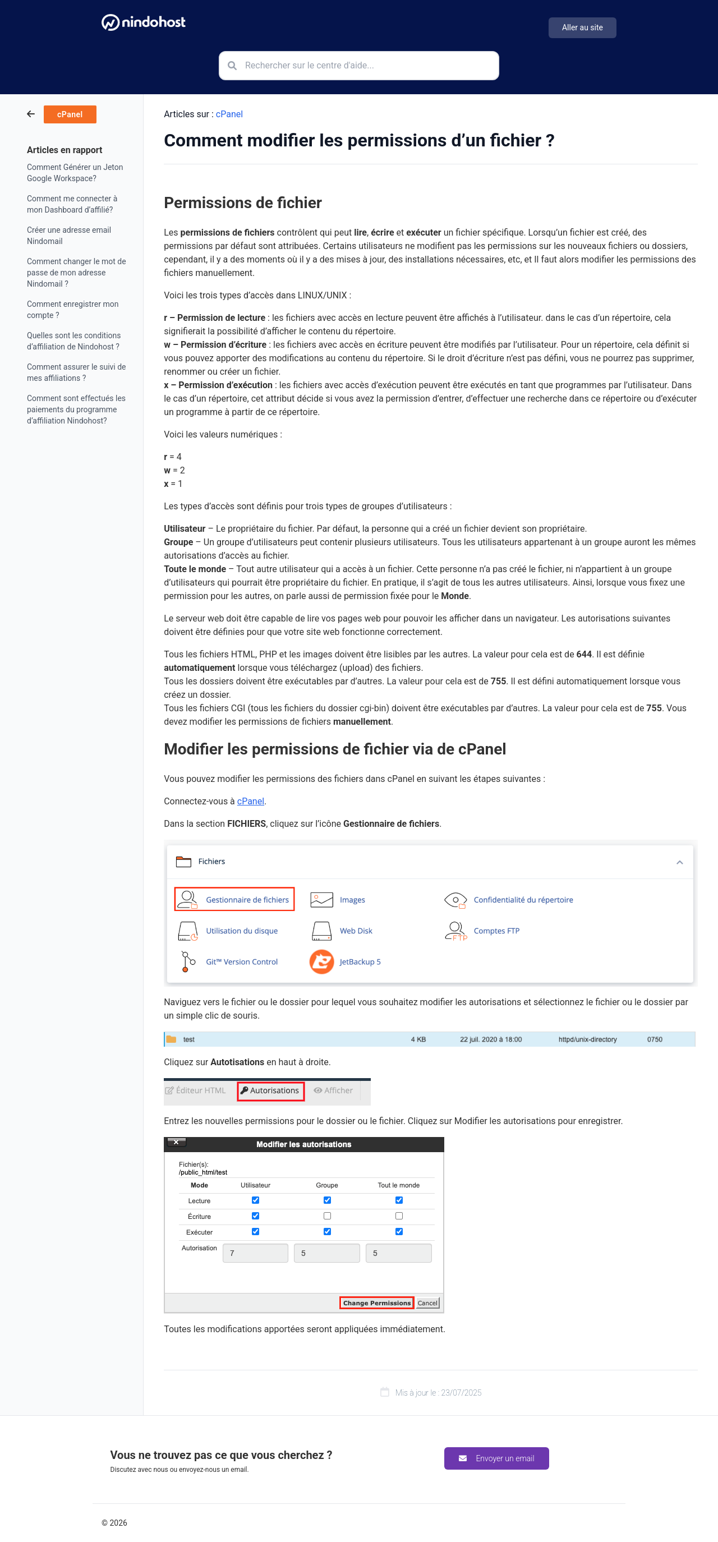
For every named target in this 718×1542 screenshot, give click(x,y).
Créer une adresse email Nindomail (69, 235)
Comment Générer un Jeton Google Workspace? (75, 173)
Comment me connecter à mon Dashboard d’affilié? (72, 204)
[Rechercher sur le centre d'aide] (359, 65)
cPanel (229, 114)
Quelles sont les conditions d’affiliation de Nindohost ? (74, 341)
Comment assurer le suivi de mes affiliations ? (76, 372)
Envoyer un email (496, 1458)
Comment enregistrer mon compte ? (72, 310)
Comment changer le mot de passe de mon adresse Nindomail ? (76, 272)
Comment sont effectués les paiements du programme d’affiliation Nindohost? (76, 409)
